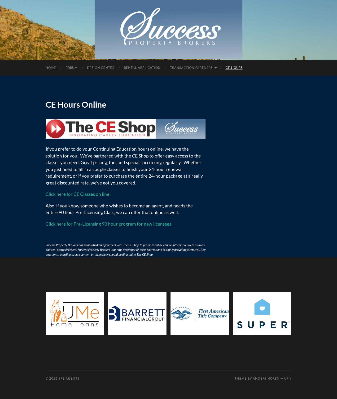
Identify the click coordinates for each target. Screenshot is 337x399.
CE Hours (234, 68)
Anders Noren (266, 378)
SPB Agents (69, 378)
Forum (72, 68)
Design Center (100, 68)
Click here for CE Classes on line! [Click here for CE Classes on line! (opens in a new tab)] (78, 194)
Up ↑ (287, 378)
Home (51, 68)
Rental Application (142, 68)
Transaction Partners (191, 68)
